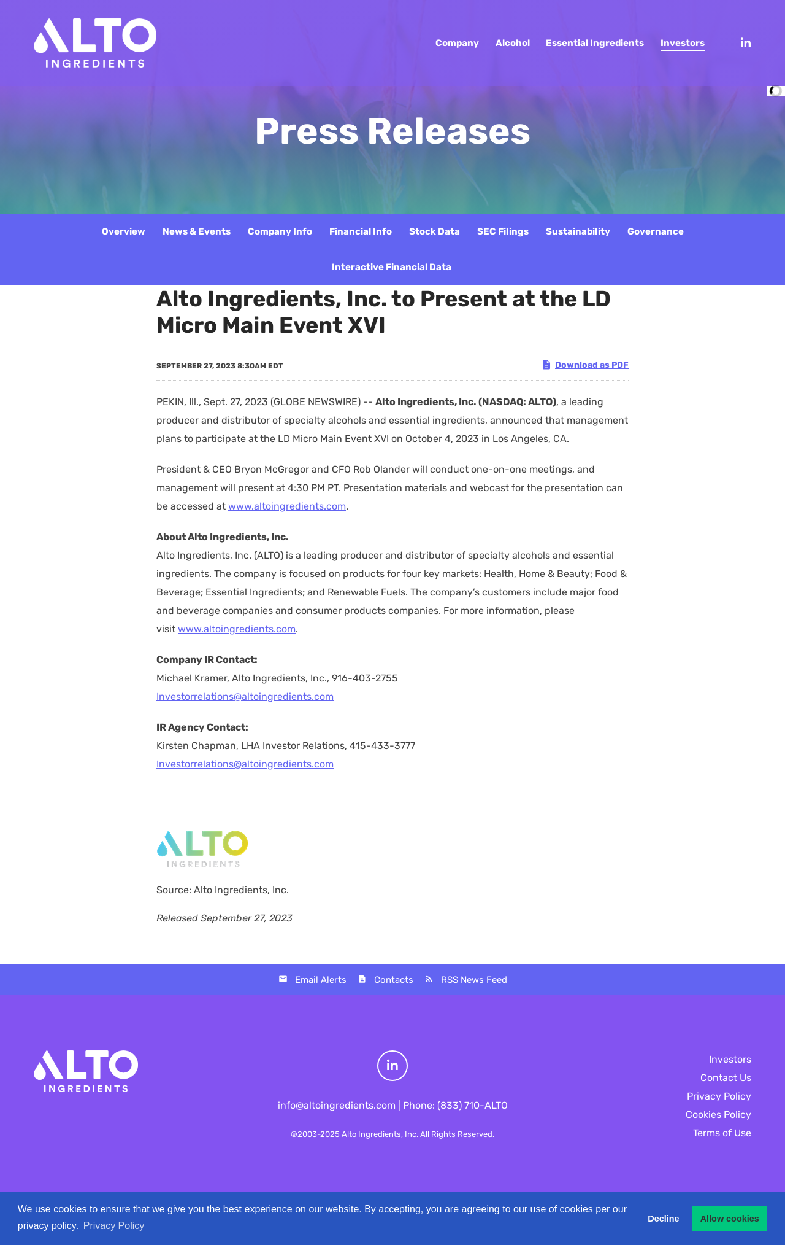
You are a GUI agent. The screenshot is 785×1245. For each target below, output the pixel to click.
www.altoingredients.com (287, 506)
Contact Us (725, 1078)
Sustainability (578, 231)
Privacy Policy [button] (114, 1225)
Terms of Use (722, 1133)
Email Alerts (321, 979)
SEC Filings (503, 231)
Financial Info (360, 231)
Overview (123, 231)
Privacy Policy (719, 1096)
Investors (730, 1059)
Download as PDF (585, 364)
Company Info (280, 231)
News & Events (197, 231)
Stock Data (434, 231)
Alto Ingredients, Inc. (380, 1134)
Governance (655, 231)
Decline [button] (663, 1219)
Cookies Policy (718, 1114)
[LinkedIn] (740, 43)
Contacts (393, 979)
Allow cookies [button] (729, 1219)
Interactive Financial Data (391, 267)
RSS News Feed (474, 979)
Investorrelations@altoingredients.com (245, 696)
